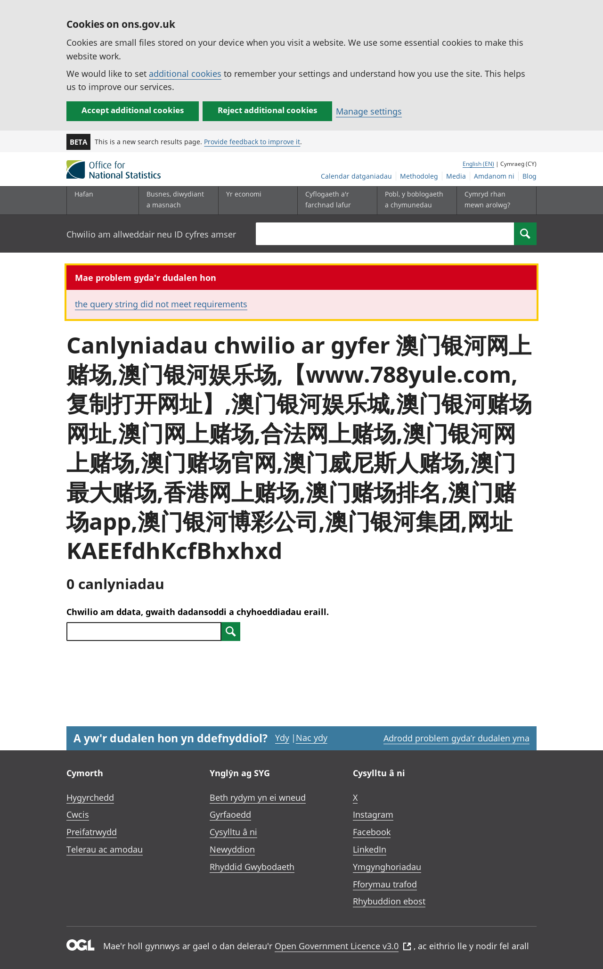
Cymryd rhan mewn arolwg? (487, 199)
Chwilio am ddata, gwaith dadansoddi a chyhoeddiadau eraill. (197, 611)
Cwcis (77, 814)
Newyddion (232, 849)
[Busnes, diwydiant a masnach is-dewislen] (176, 200)
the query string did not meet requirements (161, 304)
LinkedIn (369, 849)
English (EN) (478, 164)
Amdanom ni (494, 176)
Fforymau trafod (385, 884)
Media (456, 176)
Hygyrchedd (90, 797)
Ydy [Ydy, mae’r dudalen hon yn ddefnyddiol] (282, 737)
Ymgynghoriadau (387, 866)
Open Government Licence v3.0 (343, 946)
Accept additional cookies (132, 110)
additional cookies (185, 73)
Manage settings (369, 111)
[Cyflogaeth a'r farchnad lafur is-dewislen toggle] (335, 200)
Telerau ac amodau (104, 849)
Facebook (372, 832)
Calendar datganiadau (356, 176)
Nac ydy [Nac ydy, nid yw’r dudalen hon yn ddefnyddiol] (311, 737)
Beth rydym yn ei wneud (258, 797)
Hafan (83, 193)
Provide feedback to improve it (252, 141)
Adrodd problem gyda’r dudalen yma (456, 738)
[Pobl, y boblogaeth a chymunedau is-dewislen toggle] (414, 200)
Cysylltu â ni (233, 832)
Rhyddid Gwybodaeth (252, 866)
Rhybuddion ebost (389, 901)
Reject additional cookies (267, 110)
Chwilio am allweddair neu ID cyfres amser (151, 234)
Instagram (373, 814)
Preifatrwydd (91, 832)
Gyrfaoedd (230, 814)
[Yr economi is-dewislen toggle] (255, 200)
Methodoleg (419, 176)
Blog (529, 176)
